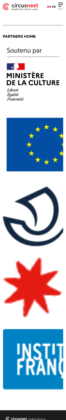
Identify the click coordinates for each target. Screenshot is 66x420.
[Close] (60, 7)
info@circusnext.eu (36, 419)
